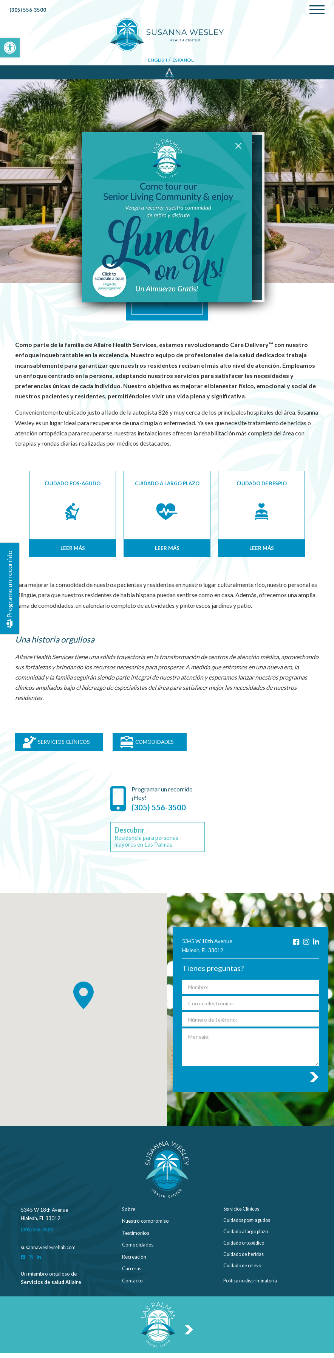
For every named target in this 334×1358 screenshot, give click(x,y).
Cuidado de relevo (243, 1273)
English (157, 60)
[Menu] (317, 10)
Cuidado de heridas (244, 1262)
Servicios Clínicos (242, 1214)
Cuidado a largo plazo (247, 1238)
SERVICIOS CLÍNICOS (61, 744)
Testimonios (135, 1238)
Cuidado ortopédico (245, 1250)
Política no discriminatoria (251, 1285)
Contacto (132, 1285)
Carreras (131, 1273)
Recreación (134, 1262)
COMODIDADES (165, 744)
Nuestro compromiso (145, 1226)
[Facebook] (294, 947)
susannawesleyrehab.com (49, 1252)
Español (183, 60)
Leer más (72, 548)
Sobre (128, 1214)
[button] (10, 47)
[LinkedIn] (315, 947)
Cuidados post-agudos (248, 1226)
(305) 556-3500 (28, 10)
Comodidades (137, 1250)
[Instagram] (305, 947)
